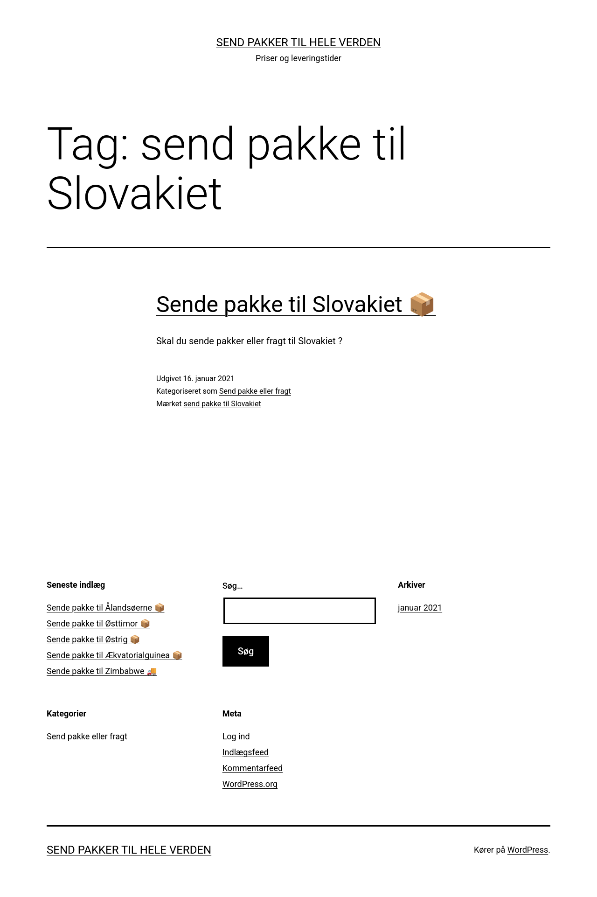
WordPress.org (250, 784)
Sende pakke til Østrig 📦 (93, 639)
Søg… (232, 586)
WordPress (527, 850)
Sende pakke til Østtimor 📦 (98, 623)
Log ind (236, 736)
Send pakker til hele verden (298, 42)
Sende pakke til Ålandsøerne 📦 (106, 607)
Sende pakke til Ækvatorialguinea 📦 (114, 655)
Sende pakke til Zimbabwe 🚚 (102, 671)
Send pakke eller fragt (255, 391)
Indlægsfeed (245, 752)
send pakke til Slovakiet (222, 403)
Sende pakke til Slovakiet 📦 (296, 304)
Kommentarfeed (252, 768)
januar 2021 (420, 607)
